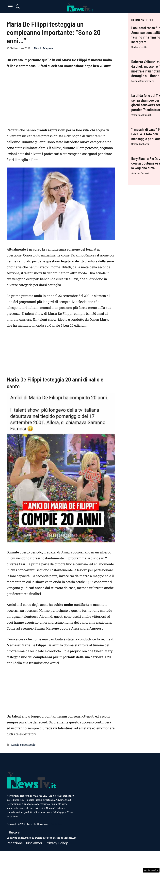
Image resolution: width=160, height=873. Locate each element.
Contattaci (56, 824)
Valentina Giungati (141, 114)
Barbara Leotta (139, 47)
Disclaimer (34, 843)
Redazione (15, 843)
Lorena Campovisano (142, 81)
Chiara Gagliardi (140, 143)
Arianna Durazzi (140, 173)
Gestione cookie (151, 870)
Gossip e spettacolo (23, 744)
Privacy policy (57, 843)
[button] (18, 6)
